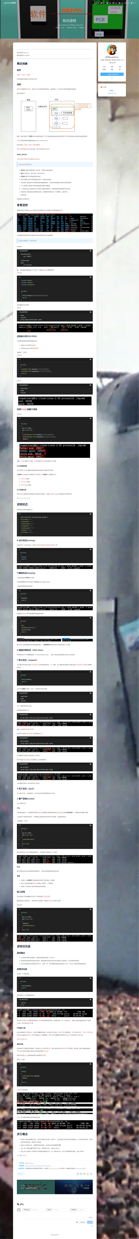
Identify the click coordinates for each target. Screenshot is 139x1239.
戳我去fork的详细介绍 (23, 498)
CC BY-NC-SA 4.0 (54, 1168)
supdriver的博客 (81, 1168)
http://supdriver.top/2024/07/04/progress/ (38, 1166)
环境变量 (23, 1155)
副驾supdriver (29, 1163)
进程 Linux (20, 1174)
